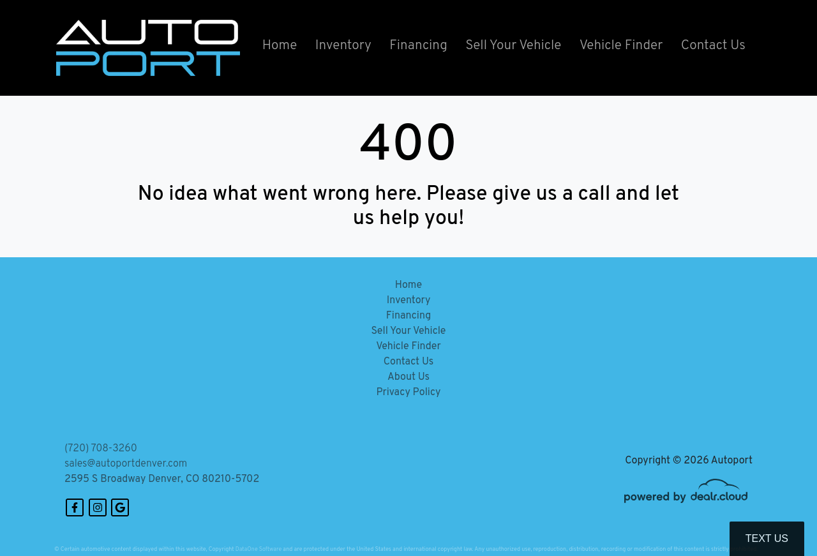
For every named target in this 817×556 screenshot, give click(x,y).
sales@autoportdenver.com (125, 464)
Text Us (767, 538)
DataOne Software (258, 549)
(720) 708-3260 (100, 448)
